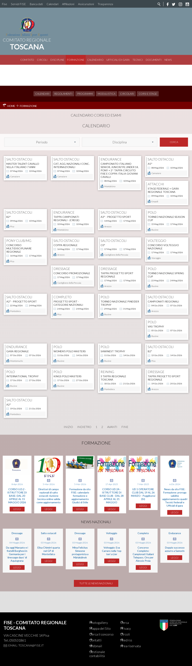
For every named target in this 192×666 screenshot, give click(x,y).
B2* (56, 180)
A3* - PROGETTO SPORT (163, 180)
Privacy (130, 628)
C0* (150, 218)
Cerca (174, 121)
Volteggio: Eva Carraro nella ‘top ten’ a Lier (111, 568)
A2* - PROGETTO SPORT (21, 294)
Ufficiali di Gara (118, 59)
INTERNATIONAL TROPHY (70, 370)
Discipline (57, 59)
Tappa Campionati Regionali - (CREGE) (113, 182)
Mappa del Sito (104, 628)
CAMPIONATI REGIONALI (163, 294)
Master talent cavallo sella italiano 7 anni (22, 144)
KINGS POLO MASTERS (115, 370)
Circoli (42, 59)
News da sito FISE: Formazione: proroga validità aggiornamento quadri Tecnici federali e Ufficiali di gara (174, 515)
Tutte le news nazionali (96, 604)
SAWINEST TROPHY (160, 333)
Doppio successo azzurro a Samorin (175, 567)
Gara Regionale (65, 333)
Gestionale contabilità (102, 654)
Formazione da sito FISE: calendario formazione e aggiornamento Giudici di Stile (80, 513)
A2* (56, 409)
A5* (150, 142)
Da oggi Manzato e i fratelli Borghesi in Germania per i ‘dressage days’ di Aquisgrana (17, 572)
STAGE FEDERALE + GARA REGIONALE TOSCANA (21, 182)
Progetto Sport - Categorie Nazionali (68, 296)
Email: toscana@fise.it (26, 645)
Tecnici (137, 59)
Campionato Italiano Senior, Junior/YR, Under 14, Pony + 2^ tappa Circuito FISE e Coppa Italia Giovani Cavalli (119, 149)
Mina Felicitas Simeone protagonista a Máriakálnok (80, 570)
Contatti (100, 640)
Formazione (75, 59)
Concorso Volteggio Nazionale (21, 258)
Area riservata (135, 646)
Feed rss (131, 640)
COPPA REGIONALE (113, 218)
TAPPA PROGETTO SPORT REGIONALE (117, 258)
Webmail (100, 646)
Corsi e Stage (148, 72)
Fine (124, 444)
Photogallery (103, 623)
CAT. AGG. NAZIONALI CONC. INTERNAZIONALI (72, 144)
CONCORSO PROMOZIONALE (72, 256)
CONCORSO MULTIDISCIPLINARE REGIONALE (66, 222)
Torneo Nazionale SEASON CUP (24, 220)
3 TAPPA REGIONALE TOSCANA (160, 372)
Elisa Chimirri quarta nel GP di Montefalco (48, 568)
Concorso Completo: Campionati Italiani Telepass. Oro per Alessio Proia (143, 572)
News (168, 59)
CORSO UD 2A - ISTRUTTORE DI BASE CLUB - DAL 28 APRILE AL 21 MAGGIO (112, 513)
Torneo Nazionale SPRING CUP (166, 258)
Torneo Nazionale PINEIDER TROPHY (120, 296)
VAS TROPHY (14, 333)
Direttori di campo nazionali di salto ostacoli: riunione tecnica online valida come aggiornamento (49, 513)
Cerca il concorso (106, 634)
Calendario (95, 59)
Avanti (112, 444)
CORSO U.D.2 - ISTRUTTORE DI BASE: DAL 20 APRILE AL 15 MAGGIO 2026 (17, 513)
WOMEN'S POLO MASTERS (117, 333)
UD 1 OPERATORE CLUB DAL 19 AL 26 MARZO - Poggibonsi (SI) (143, 511)
